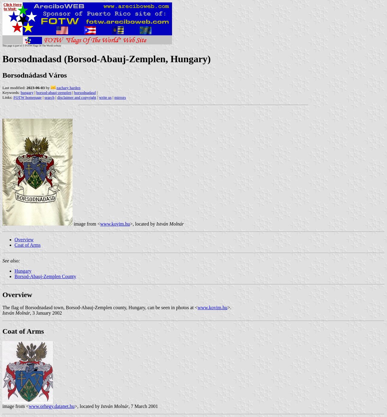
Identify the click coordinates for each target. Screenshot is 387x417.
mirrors (120, 97)
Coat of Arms (28, 245)
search (49, 97)
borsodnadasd (85, 92)
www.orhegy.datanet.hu (51, 406)
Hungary (23, 271)
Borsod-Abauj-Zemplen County (45, 276)
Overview (24, 239)
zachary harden (68, 87)
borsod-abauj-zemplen (53, 92)
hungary (27, 92)
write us (105, 97)
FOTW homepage (27, 97)
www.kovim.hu (115, 223)
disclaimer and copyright (76, 97)
